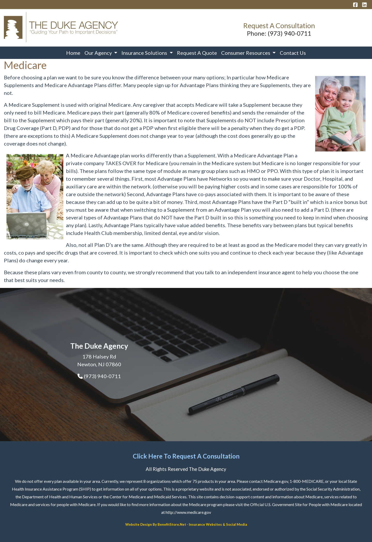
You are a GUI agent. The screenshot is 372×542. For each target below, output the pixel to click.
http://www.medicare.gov (188, 512)
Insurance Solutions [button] (144, 53)
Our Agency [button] (98, 53)
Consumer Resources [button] (246, 53)
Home (73, 53)
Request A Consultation (279, 25)
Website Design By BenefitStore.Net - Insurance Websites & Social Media (186, 524)
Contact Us (293, 53)
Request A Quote (197, 53)
